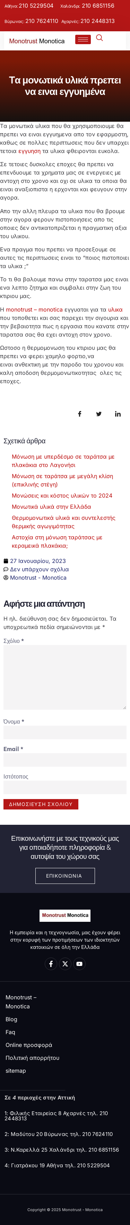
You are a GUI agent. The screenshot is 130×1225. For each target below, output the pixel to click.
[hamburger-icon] (83, 39)
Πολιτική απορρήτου (32, 1057)
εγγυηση (29, 150)
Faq (10, 1032)
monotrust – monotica (34, 309)
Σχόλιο (13, 640)
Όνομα (13, 721)
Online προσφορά (29, 1044)
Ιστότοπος (15, 776)
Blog (11, 1019)
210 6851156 (97, 5)
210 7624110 (41, 20)
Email (13, 749)
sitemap (16, 1070)
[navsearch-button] (101, 39)
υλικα (115, 309)
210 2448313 (97, 20)
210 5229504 (36, 5)
